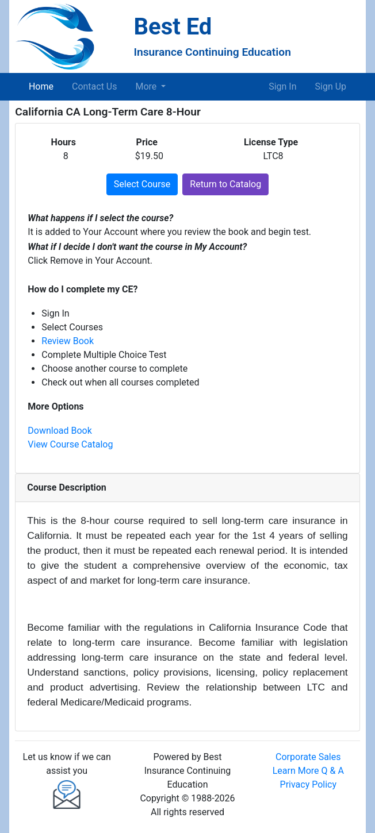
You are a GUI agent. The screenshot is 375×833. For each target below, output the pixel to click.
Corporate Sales (307, 756)
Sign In (282, 86)
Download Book (60, 430)
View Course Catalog (70, 444)
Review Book (67, 340)
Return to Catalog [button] (225, 184)
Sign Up (331, 86)
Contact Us (94, 86)
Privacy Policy (308, 784)
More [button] (147, 86)
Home (43, 85)
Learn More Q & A (308, 770)
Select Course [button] (142, 184)
